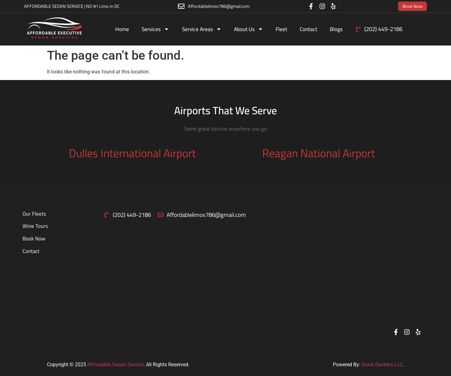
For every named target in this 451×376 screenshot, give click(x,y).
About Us (248, 29)
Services (155, 29)
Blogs (336, 29)
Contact (308, 29)
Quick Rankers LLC (382, 365)
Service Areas (201, 29)
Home (122, 29)
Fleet (281, 29)
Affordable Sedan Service (115, 365)
